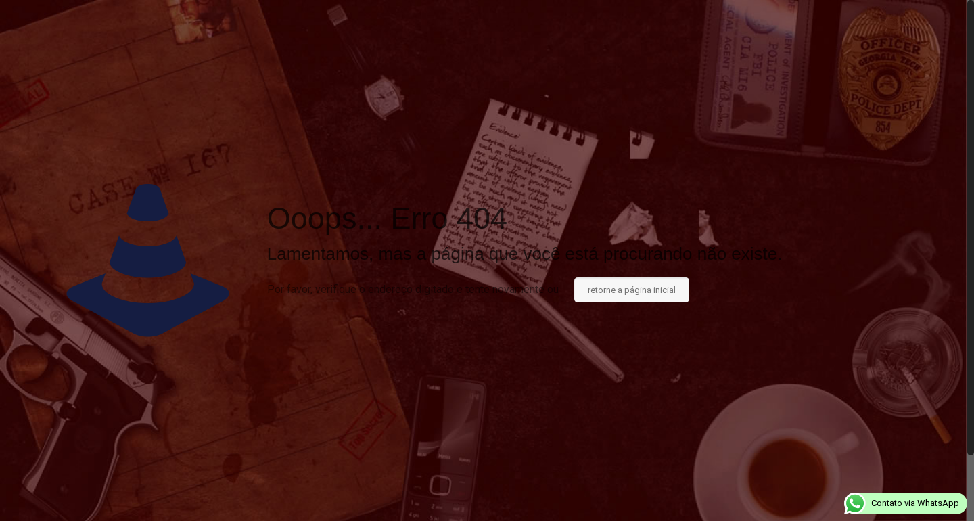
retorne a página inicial (632, 290)
